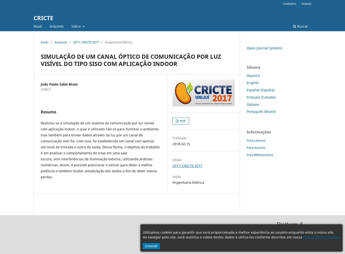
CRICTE (43, 18)
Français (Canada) (261, 97)
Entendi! (151, 246)
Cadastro (289, 3)
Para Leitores (256, 140)
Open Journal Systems (264, 48)
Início (44, 42)
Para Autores (256, 147)
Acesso (306, 3)
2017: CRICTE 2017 (86, 42)
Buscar (300, 26)
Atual (38, 26)
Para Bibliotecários (260, 155)
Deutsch (253, 75)
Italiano (253, 104)
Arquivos (57, 26)
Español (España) (261, 90)
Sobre (76, 26)
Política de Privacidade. (321, 237)
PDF (182, 121)
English (253, 83)
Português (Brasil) (261, 111)
